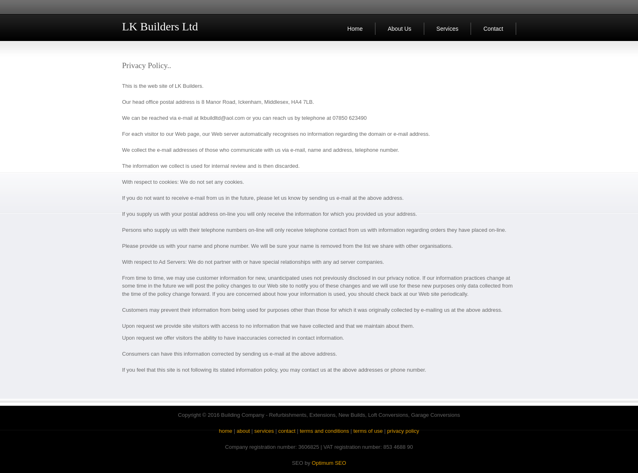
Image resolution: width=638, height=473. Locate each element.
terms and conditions (324, 431)
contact (286, 431)
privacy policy (403, 431)
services (264, 431)
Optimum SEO (329, 463)
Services (448, 28)
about (243, 431)
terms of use (368, 431)
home (226, 431)
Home (355, 28)
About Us (400, 28)
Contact (493, 28)
